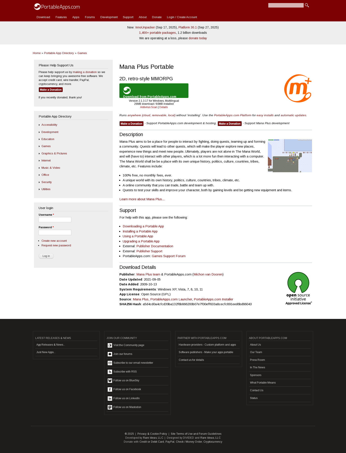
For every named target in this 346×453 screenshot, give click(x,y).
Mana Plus (141, 299)
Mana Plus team (148, 274)
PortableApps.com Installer (213, 299)
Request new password (56, 245)
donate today (198, 38)
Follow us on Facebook (124, 389)
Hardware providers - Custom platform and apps (207, 344)
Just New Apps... (46, 352)
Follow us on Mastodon (124, 407)
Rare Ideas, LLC (153, 437)
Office (45, 174)
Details (163, 107)
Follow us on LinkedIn (124, 398)
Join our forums (120, 354)
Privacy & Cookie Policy (152, 433)
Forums (90, 17)
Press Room (257, 359)
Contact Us (256, 390)
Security (46, 182)
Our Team (256, 352)
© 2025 (129, 433)
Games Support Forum (169, 256)
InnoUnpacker (145, 27)
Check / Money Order (189, 441)
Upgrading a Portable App (141, 241)
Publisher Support (149, 251)
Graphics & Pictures (54, 153)
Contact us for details (191, 359)
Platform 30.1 (188, 27)
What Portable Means (263, 382)
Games (82, 53)
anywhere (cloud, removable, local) (151, 115)
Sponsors (255, 375)
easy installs (265, 115)
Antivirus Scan (148, 107)
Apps (75, 17)
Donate (157, 17)
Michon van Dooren (208, 274)
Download (43, 17)
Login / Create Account (182, 17)
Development (109, 17)
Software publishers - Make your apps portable (206, 352)
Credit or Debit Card (151, 441)
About (143, 17)
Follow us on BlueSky (123, 380)
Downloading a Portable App (143, 226)
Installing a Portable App (140, 231)
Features (61, 17)
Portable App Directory (59, 53)
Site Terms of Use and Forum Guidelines (196, 433)
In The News (257, 367)
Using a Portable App (138, 236)
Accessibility (49, 124)
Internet (46, 160)
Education (47, 139)
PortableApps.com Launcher (171, 299)
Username (46, 214)
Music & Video (50, 167)
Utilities (45, 189)
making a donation (85, 72)
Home (37, 53)
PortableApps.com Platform (232, 115)
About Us (255, 344)
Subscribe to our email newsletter (130, 363)
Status (254, 398)
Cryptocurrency (212, 441)
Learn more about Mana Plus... (142, 199)
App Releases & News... (50, 344)
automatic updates (293, 115)
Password (46, 227)
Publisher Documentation (154, 246)
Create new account (54, 240)
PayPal (169, 441)
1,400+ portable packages (157, 32)
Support (128, 17)
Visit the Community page (126, 345)
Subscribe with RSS (122, 372)
